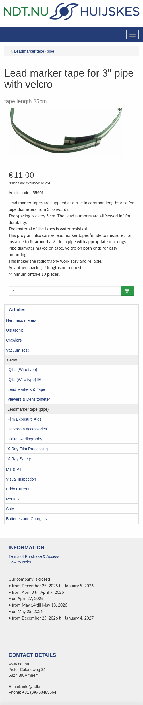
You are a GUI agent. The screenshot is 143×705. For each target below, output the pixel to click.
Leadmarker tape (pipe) (28, 409)
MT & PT (14, 469)
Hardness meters (21, 320)
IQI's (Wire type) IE (24, 379)
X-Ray (11, 360)
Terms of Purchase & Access (34, 556)
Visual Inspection (21, 479)
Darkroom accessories (27, 429)
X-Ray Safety (19, 459)
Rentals (12, 499)
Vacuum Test (17, 350)
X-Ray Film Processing (27, 449)
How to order (20, 562)
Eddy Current (17, 489)
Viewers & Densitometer (28, 399)
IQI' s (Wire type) (22, 369)
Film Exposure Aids (24, 419)
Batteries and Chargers (26, 519)
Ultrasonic (15, 330)
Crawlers (14, 340)
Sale (10, 509)
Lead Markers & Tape (26, 389)
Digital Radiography (24, 439)
